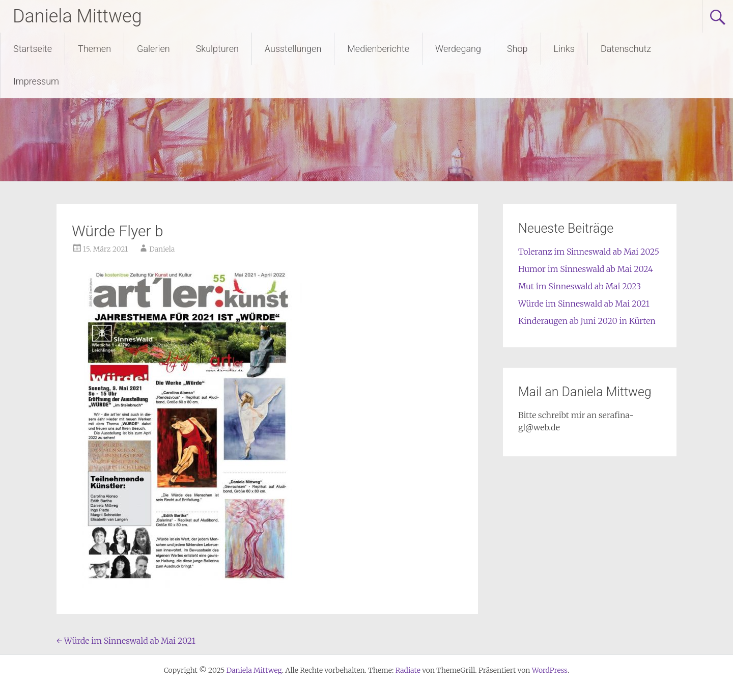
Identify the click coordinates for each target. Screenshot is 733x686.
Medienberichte (378, 48)
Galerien (153, 48)
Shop (517, 48)
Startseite (32, 48)
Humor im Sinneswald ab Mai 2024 (585, 269)
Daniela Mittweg (77, 16)
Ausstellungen (293, 48)
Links (564, 48)
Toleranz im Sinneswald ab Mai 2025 (588, 251)
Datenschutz (626, 48)
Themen (94, 48)
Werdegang (458, 48)
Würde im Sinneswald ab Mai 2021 (126, 641)
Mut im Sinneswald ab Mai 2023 (579, 286)
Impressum (36, 81)
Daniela (162, 249)
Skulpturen (217, 48)
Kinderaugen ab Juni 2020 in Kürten (587, 321)
